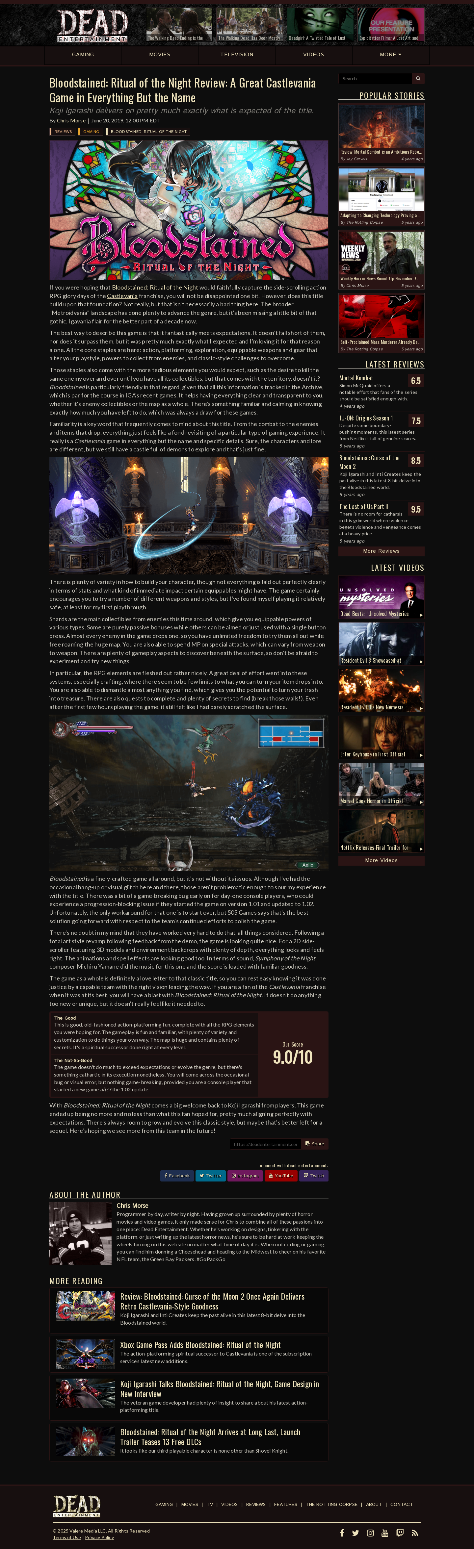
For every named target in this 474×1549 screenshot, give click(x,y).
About (374, 1504)
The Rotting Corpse (364, 222)
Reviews (63, 132)
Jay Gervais (356, 159)
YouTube (281, 1176)
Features (285, 1504)
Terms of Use (67, 1537)
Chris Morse (71, 120)
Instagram (245, 1176)
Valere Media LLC (87, 1531)
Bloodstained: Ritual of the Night (149, 132)
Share (314, 1144)
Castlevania (122, 295)
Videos (229, 1504)
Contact (401, 1504)
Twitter (211, 1176)
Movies (189, 1504)
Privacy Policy (99, 1537)
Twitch (313, 1176)
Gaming (91, 132)
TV (209, 1504)
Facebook (177, 1176)
